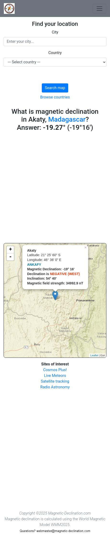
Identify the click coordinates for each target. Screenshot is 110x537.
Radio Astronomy (55, 387)
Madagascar (67, 119)
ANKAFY (34, 264)
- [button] (10, 256)
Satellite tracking (55, 381)
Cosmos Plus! (55, 370)
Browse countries (55, 97)
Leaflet (94, 355)
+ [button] (10, 249)
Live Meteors (55, 375)
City (55, 32)
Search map (55, 88)
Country (55, 52)
